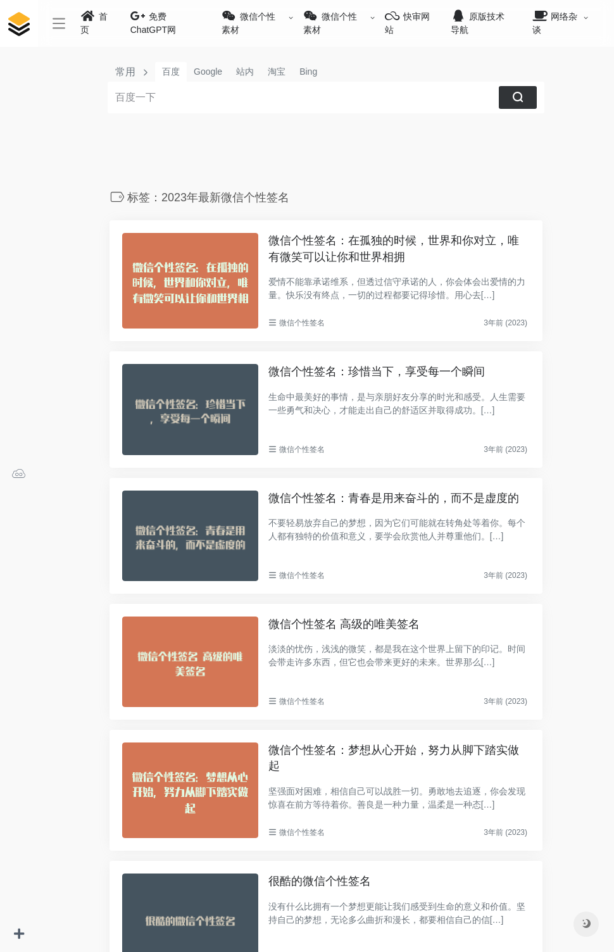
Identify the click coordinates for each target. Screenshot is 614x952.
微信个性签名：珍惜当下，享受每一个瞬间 (378, 371)
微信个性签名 (304, 322)
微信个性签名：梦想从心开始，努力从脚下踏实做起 (395, 758)
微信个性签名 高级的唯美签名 (345, 624)
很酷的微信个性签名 (321, 881)
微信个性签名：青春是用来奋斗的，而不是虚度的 (395, 498)
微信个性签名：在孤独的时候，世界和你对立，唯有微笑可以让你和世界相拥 (395, 248)
